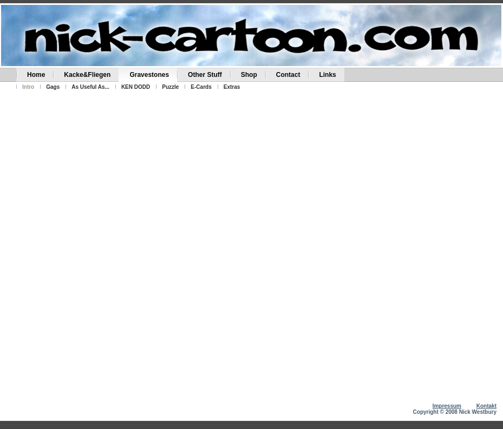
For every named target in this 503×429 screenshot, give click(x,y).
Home (36, 75)
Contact (288, 75)
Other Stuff (205, 75)
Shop (249, 75)
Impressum (447, 406)
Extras (232, 87)
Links (327, 75)
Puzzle (170, 87)
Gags (53, 87)
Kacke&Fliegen (87, 75)
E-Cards (201, 87)
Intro (28, 87)
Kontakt (486, 406)
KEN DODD (135, 87)
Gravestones (149, 75)
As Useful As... (90, 87)
